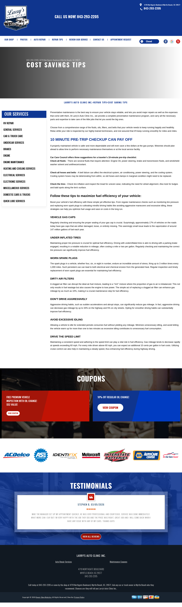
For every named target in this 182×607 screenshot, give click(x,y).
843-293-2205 (88, 16)
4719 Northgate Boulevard (50, 60)
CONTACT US (98, 39)
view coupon (19, 426)
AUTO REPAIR (40, 39)
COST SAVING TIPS (117, 114)
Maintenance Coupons (118, 577)
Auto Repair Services (63, 577)
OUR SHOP (9, 39)
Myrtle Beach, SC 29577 (70, 60)
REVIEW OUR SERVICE (78, 39)
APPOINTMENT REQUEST (120, 39)
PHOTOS (23, 39)
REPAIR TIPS (57, 39)
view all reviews (91, 552)
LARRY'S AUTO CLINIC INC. (78, 114)
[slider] (91, 524)
